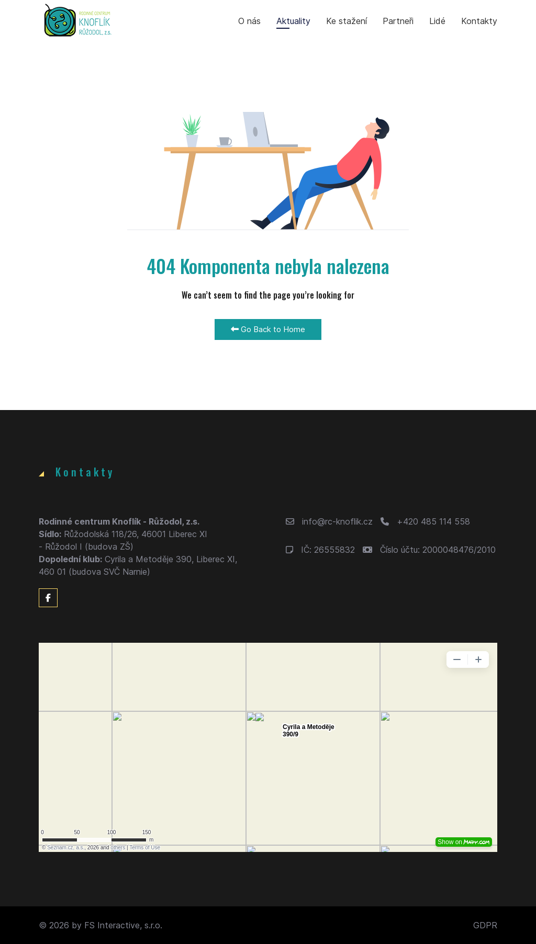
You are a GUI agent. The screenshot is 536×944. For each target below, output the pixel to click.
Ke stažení (346, 21)
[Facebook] (48, 597)
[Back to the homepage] (78, 21)
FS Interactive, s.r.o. (123, 925)
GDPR (485, 925)
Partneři (398, 21)
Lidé (437, 21)
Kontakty (479, 21)
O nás (249, 21)
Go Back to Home (268, 329)
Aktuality (293, 21)
